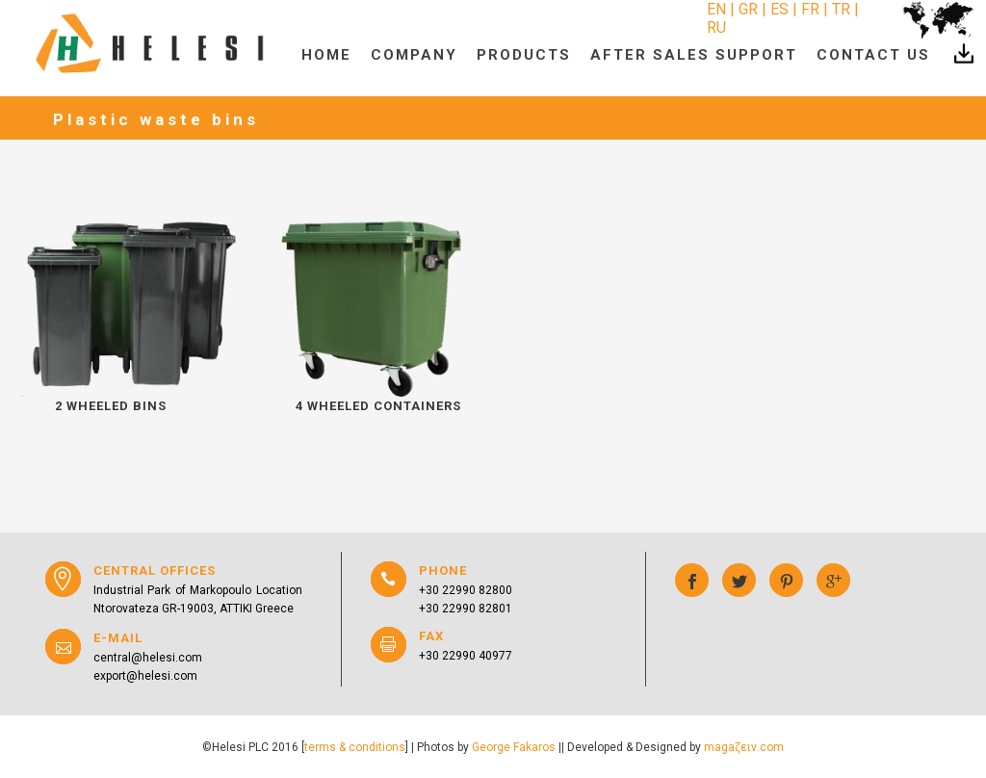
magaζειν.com (744, 747)
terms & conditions (354, 747)
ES (779, 9)
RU (716, 27)
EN (718, 9)
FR (810, 9)
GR (748, 9)
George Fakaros (514, 747)
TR (841, 9)
